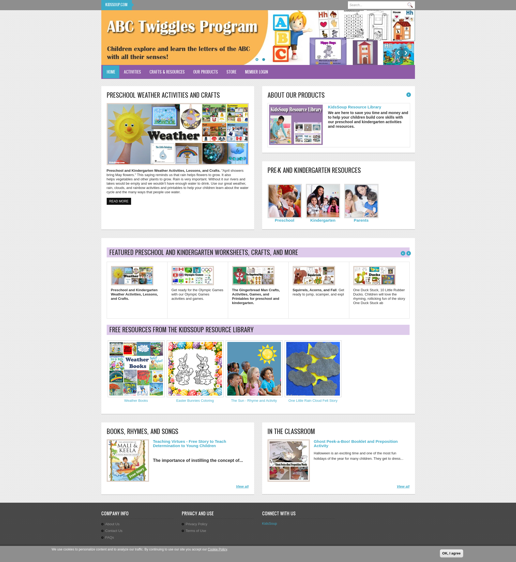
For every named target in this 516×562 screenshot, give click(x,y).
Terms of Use (196, 531)
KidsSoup (269, 523)
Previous (398, 53)
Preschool (284, 220)
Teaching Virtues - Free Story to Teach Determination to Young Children (189, 443)
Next (406, 53)
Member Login (256, 72)
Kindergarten (323, 220)
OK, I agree (451, 553)
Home (111, 72)
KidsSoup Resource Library (354, 107)
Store (231, 72)
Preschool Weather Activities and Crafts (163, 95)
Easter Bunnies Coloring (195, 401)
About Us (112, 524)
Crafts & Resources (167, 72)
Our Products (205, 72)
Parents (361, 220)
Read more (120, 201)
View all (242, 486)
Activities (132, 72)
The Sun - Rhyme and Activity (254, 401)
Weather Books (136, 401)
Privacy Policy (196, 524)
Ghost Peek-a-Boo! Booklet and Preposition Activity (356, 443)
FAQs (109, 537)
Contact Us (113, 531)
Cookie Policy (217, 549)
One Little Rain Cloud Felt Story (312, 401)
